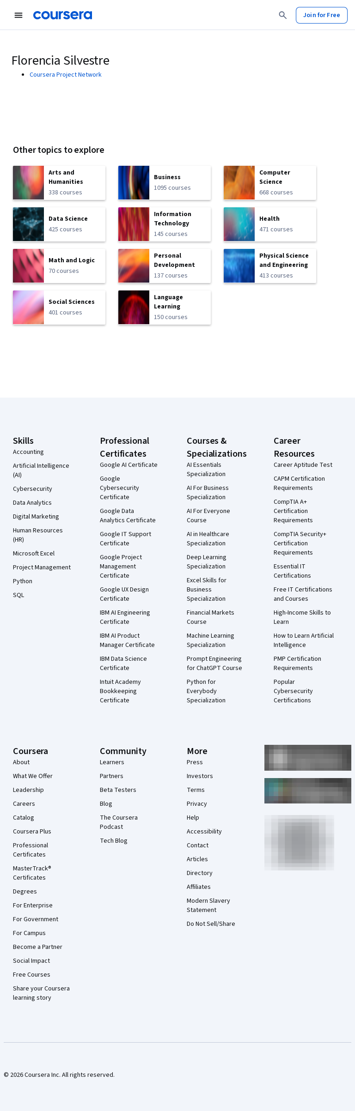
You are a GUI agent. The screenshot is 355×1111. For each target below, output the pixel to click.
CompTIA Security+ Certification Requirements (300, 543)
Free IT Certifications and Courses (303, 594)
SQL (18, 595)
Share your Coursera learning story (41, 993)
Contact (197, 845)
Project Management (42, 567)
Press (195, 762)
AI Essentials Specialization (206, 469)
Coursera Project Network (66, 74)
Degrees (25, 891)
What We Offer (33, 776)
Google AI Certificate (129, 465)
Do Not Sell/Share (211, 924)
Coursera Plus (32, 831)
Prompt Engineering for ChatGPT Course (214, 663)
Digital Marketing (36, 516)
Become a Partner (37, 947)
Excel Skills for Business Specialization (206, 590)
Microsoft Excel (34, 553)
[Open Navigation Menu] (18, 15)
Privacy (197, 804)
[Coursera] (62, 15)
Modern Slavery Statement (208, 905)
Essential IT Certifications (292, 571)
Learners (112, 762)
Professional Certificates (30, 850)
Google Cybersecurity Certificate (119, 488)
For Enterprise (33, 905)
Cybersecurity (32, 489)
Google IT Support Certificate (125, 539)
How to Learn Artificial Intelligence (304, 640)
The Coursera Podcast (119, 822)
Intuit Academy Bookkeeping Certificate (120, 691)
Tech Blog (114, 840)
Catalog (23, 817)
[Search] (283, 15)
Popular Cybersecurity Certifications (293, 691)
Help (193, 817)
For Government (35, 919)
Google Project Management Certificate (121, 566)
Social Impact (31, 961)
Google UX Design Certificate (124, 594)
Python (22, 581)
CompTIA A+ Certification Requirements (293, 511)
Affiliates (199, 887)
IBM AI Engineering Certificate (125, 617)
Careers (24, 804)
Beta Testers (118, 790)
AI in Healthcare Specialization (208, 539)
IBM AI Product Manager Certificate (127, 640)
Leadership (28, 790)
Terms (196, 790)
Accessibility (204, 831)
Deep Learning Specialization (206, 562)
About (21, 762)
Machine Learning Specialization (210, 640)
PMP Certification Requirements (297, 663)
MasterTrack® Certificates (32, 873)
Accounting (28, 452)
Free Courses (31, 974)
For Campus (29, 933)
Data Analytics (32, 502)
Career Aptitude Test (303, 465)
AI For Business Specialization (208, 492)
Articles (197, 859)
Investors (200, 776)
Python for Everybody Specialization (206, 691)
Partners (111, 776)
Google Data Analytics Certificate (128, 516)
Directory (200, 873)
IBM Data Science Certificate (123, 663)
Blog (106, 804)
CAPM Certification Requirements (299, 483)
